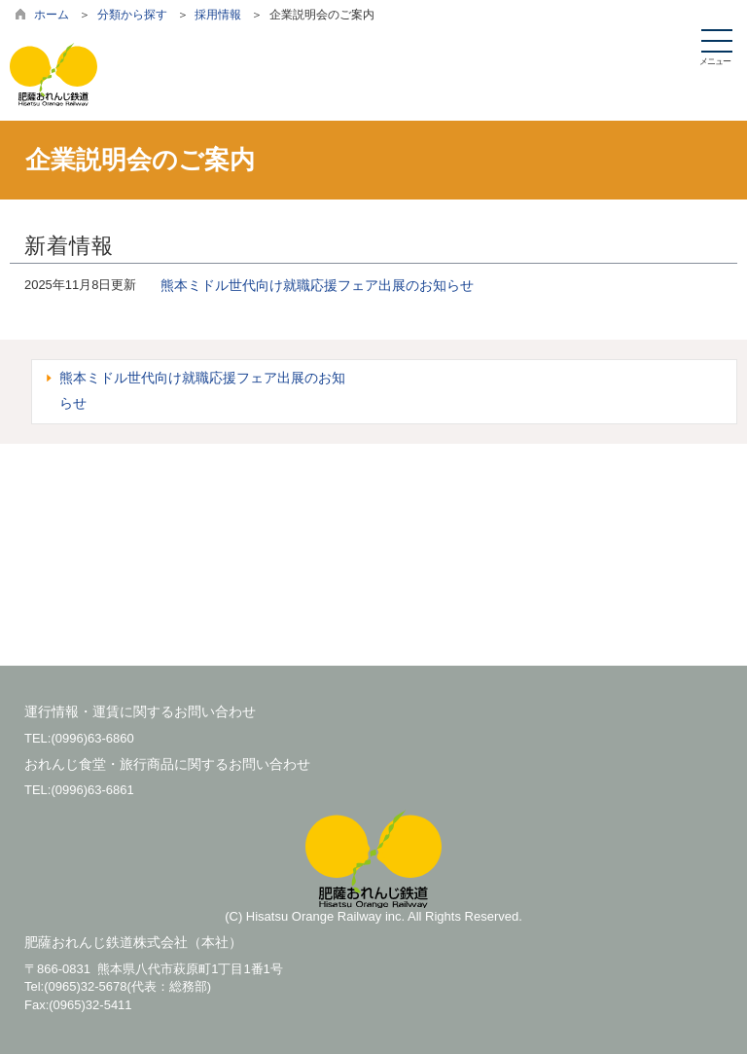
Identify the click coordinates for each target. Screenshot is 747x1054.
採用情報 (218, 14)
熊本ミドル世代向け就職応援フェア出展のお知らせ (317, 285)
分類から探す (132, 14)
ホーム (51, 14)
